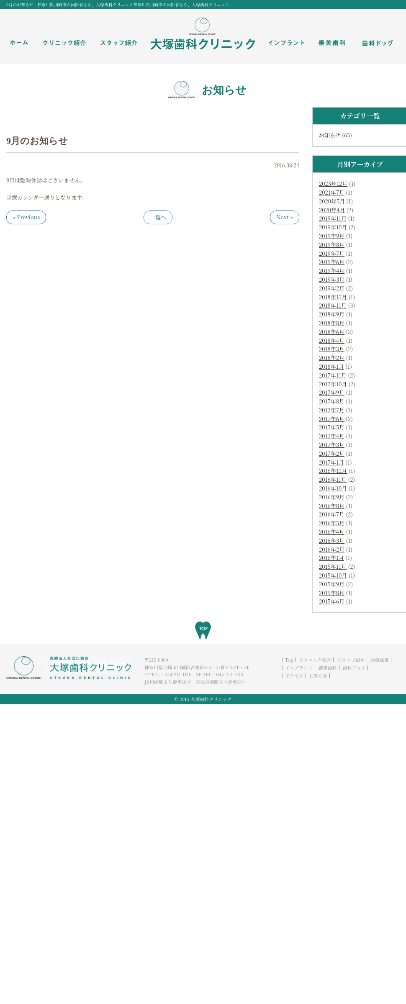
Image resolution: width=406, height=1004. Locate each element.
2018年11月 (333, 305)
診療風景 (379, 659)
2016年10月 (333, 488)
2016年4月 (331, 532)
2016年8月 (331, 506)
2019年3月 (331, 279)
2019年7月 (331, 253)
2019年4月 (331, 271)
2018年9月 (331, 314)
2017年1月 (331, 462)
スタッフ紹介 (351, 659)
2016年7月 (331, 514)
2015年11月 (333, 566)
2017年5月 (331, 427)
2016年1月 (331, 558)
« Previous (26, 217)
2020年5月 (332, 201)
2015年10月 (333, 575)
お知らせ (330, 135)
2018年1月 (331, 366)
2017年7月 (331, 410)
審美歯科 (328, 667)
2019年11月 (333, 218)
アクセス (294, 675)
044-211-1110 (177, 674)
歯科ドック (354, 667)
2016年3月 (331, 540)
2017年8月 (331, 401)
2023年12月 (333, 183)
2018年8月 (331, 323)
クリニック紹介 (315, 659)
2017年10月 (333, 384)
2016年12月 (333, 471)
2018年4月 (331, 340)
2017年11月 (333, 375)
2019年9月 (331, 236)
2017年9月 (331, 392)
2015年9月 (331, 584)
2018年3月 (331, 349)
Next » (284, 217)
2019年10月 (333, 227)
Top (289, 659)
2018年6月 (331, 332)
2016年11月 (333, 479)
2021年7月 (331, 192)
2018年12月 (333, 297)
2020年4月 (332, 210)
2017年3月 (331, 445)
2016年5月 (331, 523)
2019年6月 (331, 262)
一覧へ (158, 217)
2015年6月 (331, 601)
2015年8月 (331, 593)
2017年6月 (331, 419)
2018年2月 (331, 358)
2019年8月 (331, 245)
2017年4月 (331, 436)
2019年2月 (331, 288)
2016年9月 (331, 497)
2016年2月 (331, 549)
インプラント (299, 667)
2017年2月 (331, 453)
